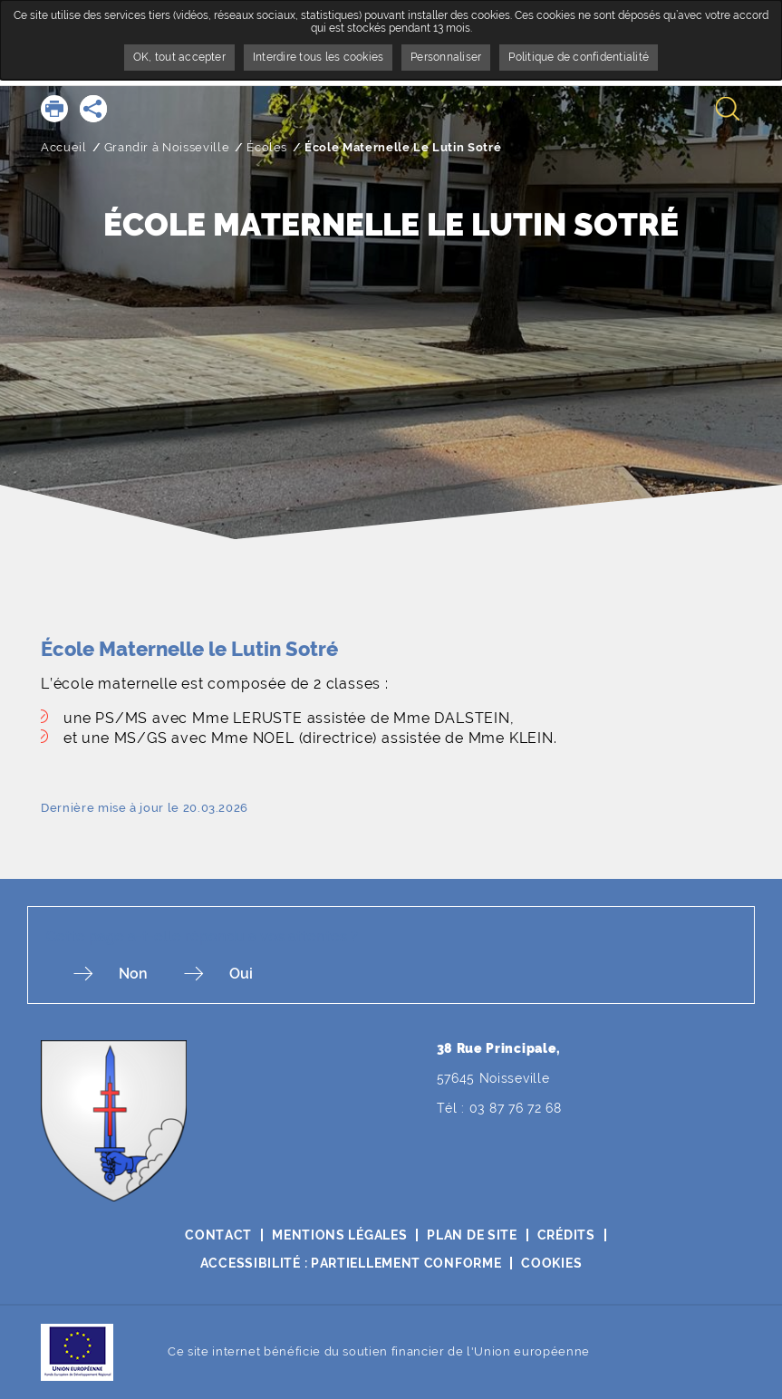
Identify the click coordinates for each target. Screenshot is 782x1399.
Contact (218, 1235)
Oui (241, 973)
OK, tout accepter (179, 57)
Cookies (551, 1263)
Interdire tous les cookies (318, 57)
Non (133, 973)
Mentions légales (339, 1235)
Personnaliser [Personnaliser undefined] (445, 57)
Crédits (566, 1235)
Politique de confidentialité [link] (578, 57)
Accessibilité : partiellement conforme (351, 1263)
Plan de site (472, 1235)
